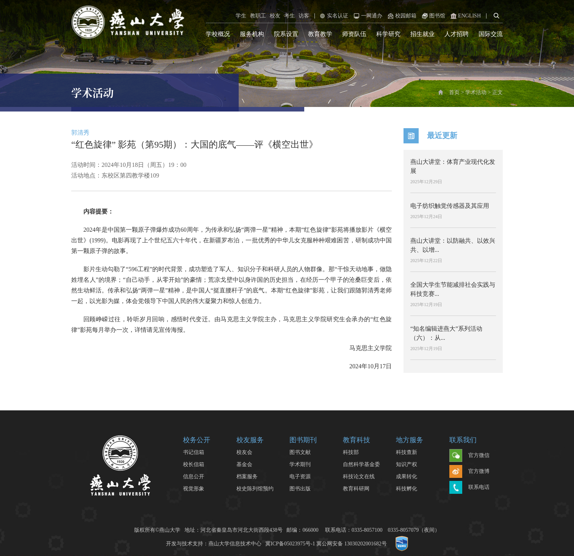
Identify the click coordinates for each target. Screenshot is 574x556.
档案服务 (247, 476)
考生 (289, 16)
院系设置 (286, 34)
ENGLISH (465, 15)
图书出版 (300, 489)
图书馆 (432, 15)
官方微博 (469, 472)
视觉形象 (193, 489)
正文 (497, 92)
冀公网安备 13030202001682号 (351, 544)
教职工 (258, 16)
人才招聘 (456, 34)
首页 (454, 92)
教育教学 (320, 34)
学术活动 (475, 92)
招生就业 (422, 34)
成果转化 (406, 476)
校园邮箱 (401, 15)
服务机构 (252, 34)
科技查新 (406, 452)
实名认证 (333, 15)
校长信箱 (193, 464)
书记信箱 (193, 452)
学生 (241, 16)
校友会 (244, 452)
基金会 (244, 464)
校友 (275, 16)
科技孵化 (406, 489)
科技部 (351, 452)
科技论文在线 (359, 476)
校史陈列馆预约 (255, 489)
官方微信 (469, 456)
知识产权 (406, 464)
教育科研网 (356, 489)
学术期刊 (300, 464)
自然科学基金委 (361, 464)
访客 (304, 16)
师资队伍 (354, 34)
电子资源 (300, 476)
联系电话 (469, 488)
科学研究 (388, 34)
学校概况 (218, 34)
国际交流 (491, 34)
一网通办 (367, 15)
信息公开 (193, 476)
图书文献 (300, 452)
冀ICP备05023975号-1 (290, 544)
